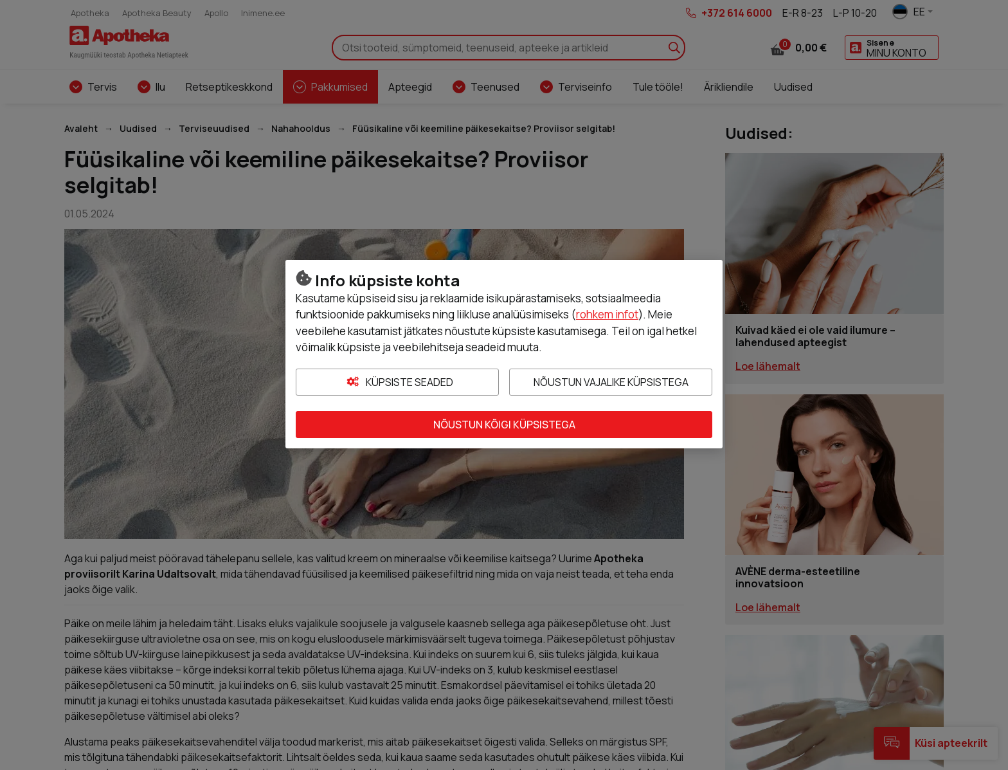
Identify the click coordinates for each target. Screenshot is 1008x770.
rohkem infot (607, 314)
